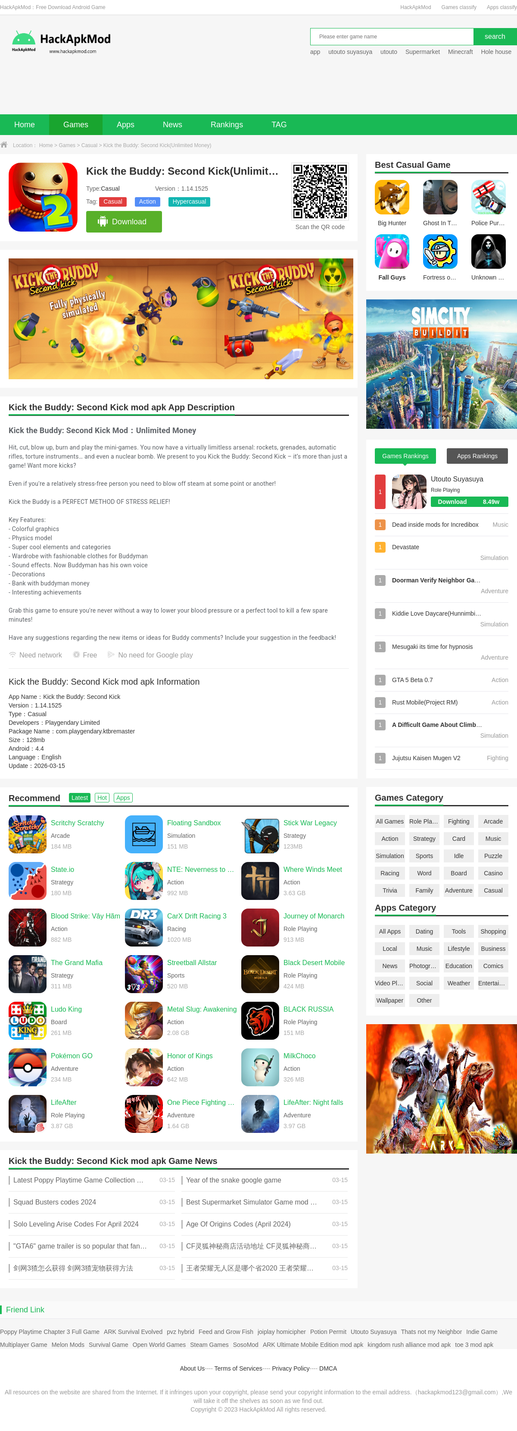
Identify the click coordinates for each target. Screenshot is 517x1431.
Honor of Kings (190, 1056)
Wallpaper (390, 1000)
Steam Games (209, 1344)
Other (424, 1000)
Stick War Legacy (310, 823)
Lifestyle (459, 948)
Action (147, 201)
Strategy (424, 838)
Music (493, 838)
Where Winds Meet (312, 869)
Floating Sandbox (194, 823)
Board (459, 873)
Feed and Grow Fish (226, 1331)
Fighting (459, 821)
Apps (125, 124)
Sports (424, 855)
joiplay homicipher (282, 1331)
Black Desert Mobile (314, 962)
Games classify (459, 7)
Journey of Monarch (313, 916)
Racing (389, 873)
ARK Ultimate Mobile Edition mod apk (313, 1344)
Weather (459, 983)
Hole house (497, 51)
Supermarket (422, 51)
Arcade (493, 821)
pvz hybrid (180, 1331)
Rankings (227, 124)
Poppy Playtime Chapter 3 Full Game (50, 1331)
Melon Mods (68, 1344)
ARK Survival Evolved (133, 1331)
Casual (89, 145)
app (315, 51)
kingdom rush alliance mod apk (409, 1344)
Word (424, 873)
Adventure (459, 890)
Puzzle (493, 855)
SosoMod (245, 1344)
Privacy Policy (290, 1368)
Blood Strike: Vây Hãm (85, 916)
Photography (424, 965)
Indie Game (481, 1331)
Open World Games (159, 1344)
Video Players (390, 983)
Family (424, 890)
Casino (493, 873)
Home (24, 124)
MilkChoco (299, 1056)
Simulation (390, 855)
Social (424, 983)
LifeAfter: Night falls (313, 1102)
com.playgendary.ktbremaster (95, 731)
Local (390, 948)
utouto (388, 51)
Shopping (493, 931)
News (172, 124)
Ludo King (66, 1009)
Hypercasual (189, 201)
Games (75, 124)
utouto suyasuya (350, 51)
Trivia (390, 890)
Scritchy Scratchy (77, 823)
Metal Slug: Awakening (202, 1009)
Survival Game (108, 1344)
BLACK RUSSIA (308, 1009)
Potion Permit (328, 1331)
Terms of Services (238, 1368)
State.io (62, 869)
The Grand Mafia (77, 962)
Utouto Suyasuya (457, 479)
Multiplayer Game (23, 1344)
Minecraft (460, 51)
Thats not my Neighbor (431, 1331)
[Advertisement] (258, 90)
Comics (493, 965)
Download (121, 221)
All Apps (390, 931)
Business (493, 948)
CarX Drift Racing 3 (197, 916)
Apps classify (502, 7)
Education (458, 965)
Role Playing (424, 821)
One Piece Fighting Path (202, 1102)
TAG (279, 124)
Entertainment (493, 983)
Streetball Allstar (192, 962)
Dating (424, 931)
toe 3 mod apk (474, 1344)
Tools (459, 931)
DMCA (328, 1368)
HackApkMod (415, 7)
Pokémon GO (72, 1056)
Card (458, 838)
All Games (390, 821)
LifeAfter (64, 1102)
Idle (459, 855)
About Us (192, 1368)
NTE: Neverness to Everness (202, 869)
